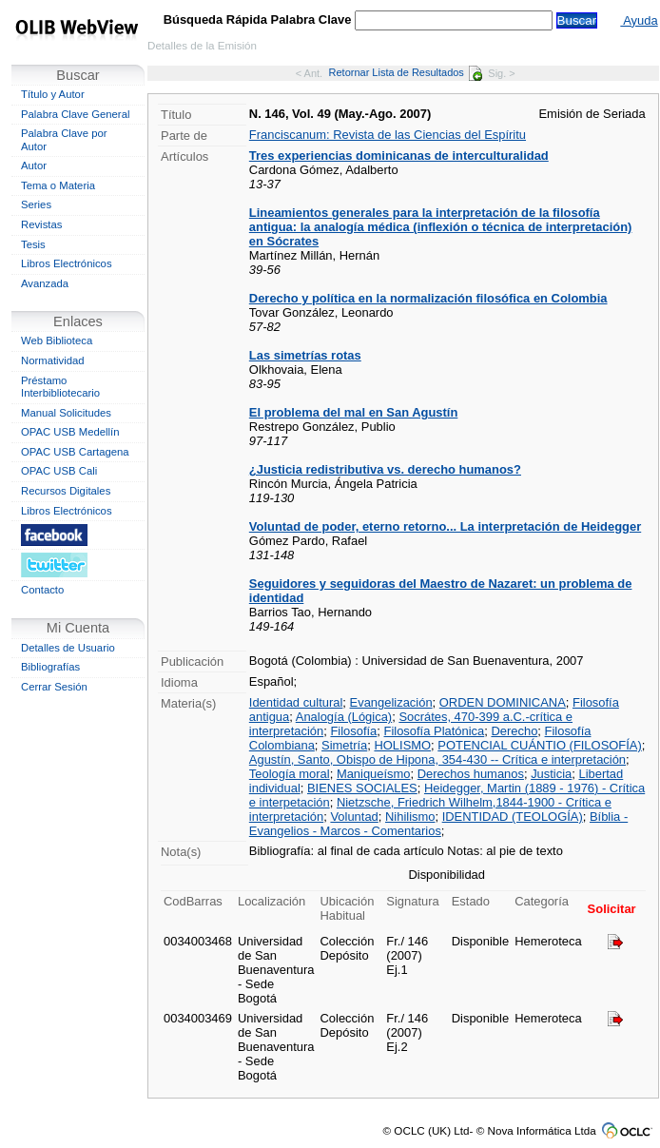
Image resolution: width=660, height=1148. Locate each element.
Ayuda (638, 20)
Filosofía (353, 731)
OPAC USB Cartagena (75, 451)
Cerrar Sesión (54, 686)
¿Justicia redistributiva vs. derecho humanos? (385, 469)
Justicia (551, 774)
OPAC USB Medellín (70, 432)
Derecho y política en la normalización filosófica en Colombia (428, 298)
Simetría (344, 745)
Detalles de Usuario (68, 647)
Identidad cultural (296, 702)
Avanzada (44, 283)
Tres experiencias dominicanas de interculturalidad (399, 155)
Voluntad (354, 816)
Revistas (41, 224)
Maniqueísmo (374, 774)
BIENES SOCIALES (362, 788)
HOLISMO (402, 745)
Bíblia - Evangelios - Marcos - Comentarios (438, 823)
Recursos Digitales (65, 490)
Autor (34, 165)
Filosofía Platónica (434, 731)
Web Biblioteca (56, 340)
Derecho (514, 731)
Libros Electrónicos (66, 263)
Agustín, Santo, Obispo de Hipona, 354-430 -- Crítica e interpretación (437, 759)
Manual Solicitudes (66, 412)
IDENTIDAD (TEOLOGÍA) (512, 816)
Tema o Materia (58, 185)
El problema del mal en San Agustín (353, 412)
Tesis (33, 244)
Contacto (42, 589)
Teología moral (289, 774)
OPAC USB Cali (59, 471)
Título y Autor (53, 94)
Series (36, 204)
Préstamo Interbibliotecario (60, 387)
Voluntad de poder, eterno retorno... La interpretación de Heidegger (445, 526)
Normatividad (53, 360)
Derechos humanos (470, 774)
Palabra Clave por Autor (64, 139)
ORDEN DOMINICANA (502, 702)
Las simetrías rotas (305, 355)
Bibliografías (50, 666)
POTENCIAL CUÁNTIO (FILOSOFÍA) (539, 745)
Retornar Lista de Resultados (405, 72)
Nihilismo (410, 816)
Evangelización (391, 702)
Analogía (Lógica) (344, 717)
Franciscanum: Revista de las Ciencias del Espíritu (387, 134)
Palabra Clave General (75, 114)
